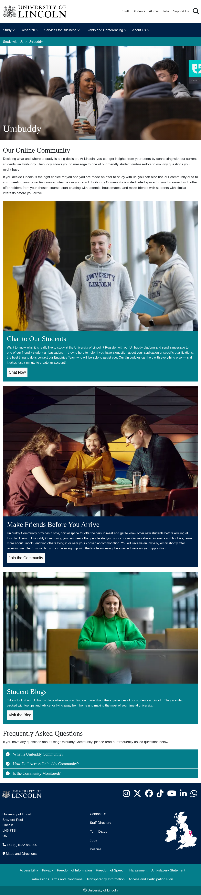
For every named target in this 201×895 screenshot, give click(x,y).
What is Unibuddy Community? (34, 754)
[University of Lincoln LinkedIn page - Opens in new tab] (183, 793)
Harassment (138, 870)
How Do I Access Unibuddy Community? (42, 763)
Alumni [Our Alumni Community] (154, 11)
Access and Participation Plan (151, 879)
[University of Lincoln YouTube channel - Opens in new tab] (171, 793)
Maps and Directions (21, 854)
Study (7, 30)
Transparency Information (105, 879)
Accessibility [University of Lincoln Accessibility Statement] (29, 870)
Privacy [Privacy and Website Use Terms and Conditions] (47, 870)
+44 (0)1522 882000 (22, 845)
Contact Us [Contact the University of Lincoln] (98, 814)
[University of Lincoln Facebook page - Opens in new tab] (149, 793)
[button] (196, 11)
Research (28, 30)
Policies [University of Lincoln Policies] (95, 849)
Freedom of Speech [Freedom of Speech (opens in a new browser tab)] (110, 870)
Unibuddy (35, 42)
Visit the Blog (20, 715)
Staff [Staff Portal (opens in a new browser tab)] (125, 11)
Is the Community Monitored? (33, 773)
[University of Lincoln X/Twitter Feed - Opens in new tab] (137, 793)
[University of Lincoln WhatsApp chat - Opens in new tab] (193, 793)
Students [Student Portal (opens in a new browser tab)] (139, 11)
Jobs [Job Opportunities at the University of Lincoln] (166, 11)
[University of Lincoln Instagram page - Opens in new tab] (126, 793)
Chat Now (17, 372)
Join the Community (26, 558)
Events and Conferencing (104, 30)
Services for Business (60, 30)
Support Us (181, 11)
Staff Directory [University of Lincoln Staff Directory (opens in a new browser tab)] (100, 823)
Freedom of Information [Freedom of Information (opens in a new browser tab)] (74, 870)
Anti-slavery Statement (168, 870)
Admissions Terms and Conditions (57, 879)
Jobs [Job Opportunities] (93, 840)
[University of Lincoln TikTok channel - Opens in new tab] (160, 793)
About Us (139, 30)
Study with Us (13, 42)
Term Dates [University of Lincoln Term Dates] (98, 831)
